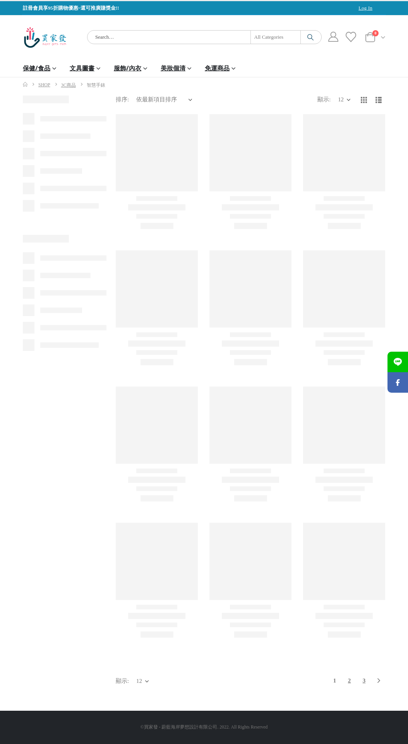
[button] (363, 99)
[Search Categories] (275, 37)
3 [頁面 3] (364, 680)
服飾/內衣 (127, 68)
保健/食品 (36, 68)
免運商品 (217, 68)
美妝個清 (173, 68)
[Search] (310, 37)
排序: (122, 99)
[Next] (378, 681)
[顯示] (344, 99)
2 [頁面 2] (349, 680)
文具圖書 (82, 68)
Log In (365, 8)
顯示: (324, 99)
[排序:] (164, 99)
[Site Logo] (45, 37)
